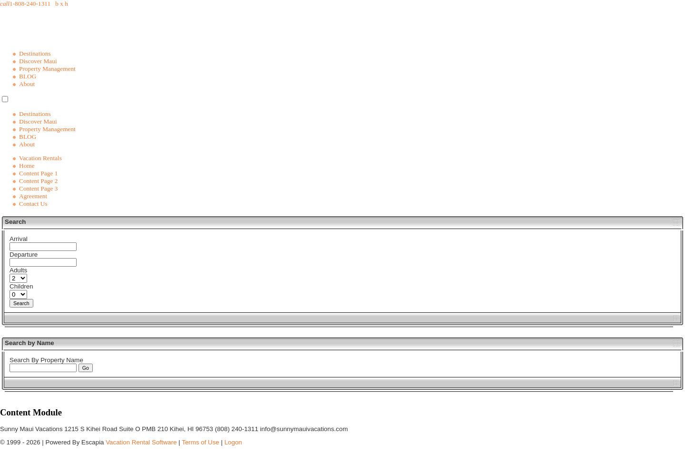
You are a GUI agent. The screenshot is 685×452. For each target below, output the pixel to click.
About (27, 83)
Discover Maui (38, 61)
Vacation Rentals (40, 158)
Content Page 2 (38, 180)
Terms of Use (200, 442)
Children (21, 286)
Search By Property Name (46, 360)
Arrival (19, 238)
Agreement (33, 196)
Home (27, 165)
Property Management (47, 68)
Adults (18, 270)
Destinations (35, 53)
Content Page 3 (38, 188)
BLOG (27, 76)
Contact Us (33, 203)
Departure (24, 254)
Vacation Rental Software (141, 442)
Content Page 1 (38, 173)
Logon (233, 442)
